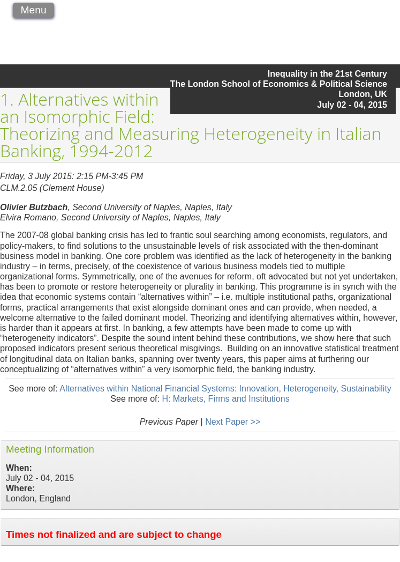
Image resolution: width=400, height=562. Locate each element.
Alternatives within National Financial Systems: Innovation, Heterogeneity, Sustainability (225, 388)
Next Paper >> (232, 421)
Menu (34, 10)
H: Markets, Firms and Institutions (225, 398)
